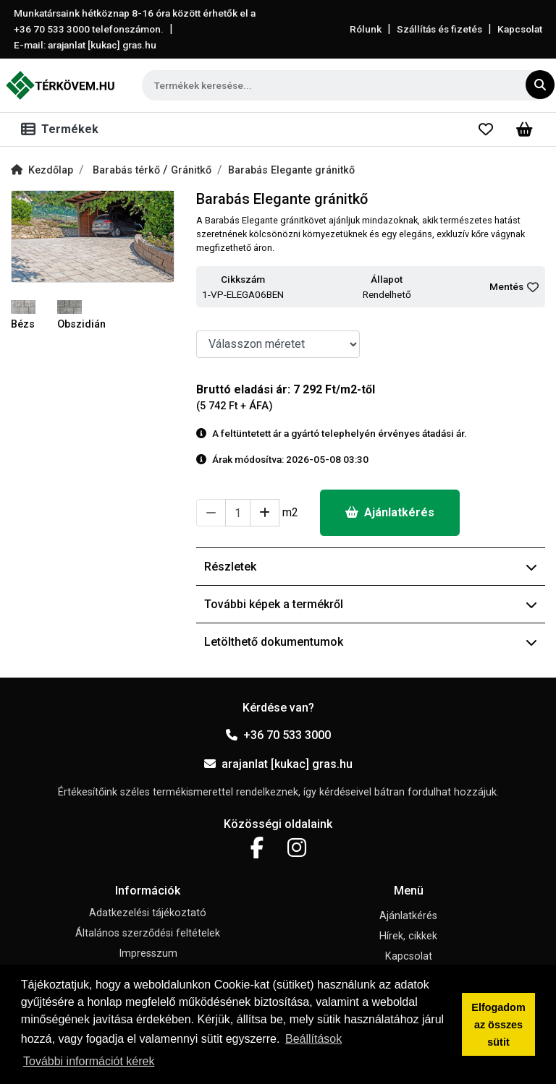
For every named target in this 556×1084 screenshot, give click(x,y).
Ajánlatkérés (389, 512)
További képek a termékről (370, 604)
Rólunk (366, 29)
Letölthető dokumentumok (370, 642)
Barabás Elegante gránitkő (291, 170)
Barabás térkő (128, 170)
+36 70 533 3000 (278, 735)
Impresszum (148, 953)
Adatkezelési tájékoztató (147, 913)
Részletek (370, 566)
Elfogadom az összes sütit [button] (498, 1025)
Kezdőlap (42, 170)
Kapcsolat (519, 29)
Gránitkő (191, 170)
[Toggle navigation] (63, 129)
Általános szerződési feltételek (147, 933)
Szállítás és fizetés (439, 29)
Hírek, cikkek (408, 936)
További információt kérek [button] (88, 1061)
